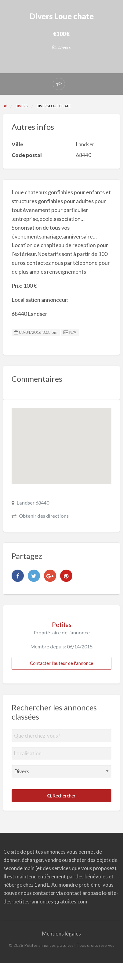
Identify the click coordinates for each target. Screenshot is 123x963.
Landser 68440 (33, 502)
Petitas (61, 624)
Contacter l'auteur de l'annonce (61, 663)
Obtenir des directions (44, 516)
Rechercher (61, 795)
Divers (64, 47)
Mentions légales (61, 933)
